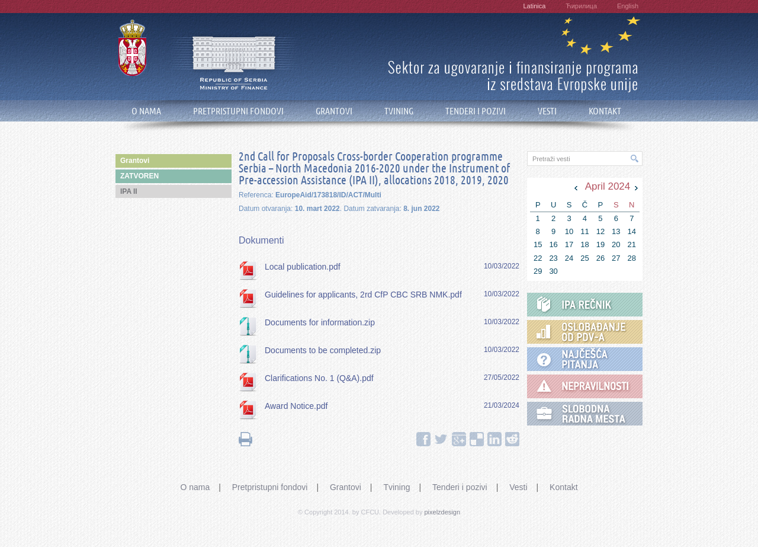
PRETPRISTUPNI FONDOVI (238, 111)
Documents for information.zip (320, 322)
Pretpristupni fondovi (270, 487)
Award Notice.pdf (296, 406)
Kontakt (563, 487)
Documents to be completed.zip (323, 350)
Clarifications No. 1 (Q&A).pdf (319, 378)
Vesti (518, 487)
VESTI (547, 111)
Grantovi (345, 487)
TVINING (398, 111)
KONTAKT (605, 111)
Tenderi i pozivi (459, 487)
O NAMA (146, 111)
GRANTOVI (334, 111)
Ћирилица (581, 5)
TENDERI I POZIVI (475, 111)
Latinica (534, 5)
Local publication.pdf (303, 266)
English (627, 5)
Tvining (396, 487)
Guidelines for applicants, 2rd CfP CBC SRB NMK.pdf (363, 294)
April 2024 (608, 186)
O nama (195, 487)
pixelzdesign (443, 512)
